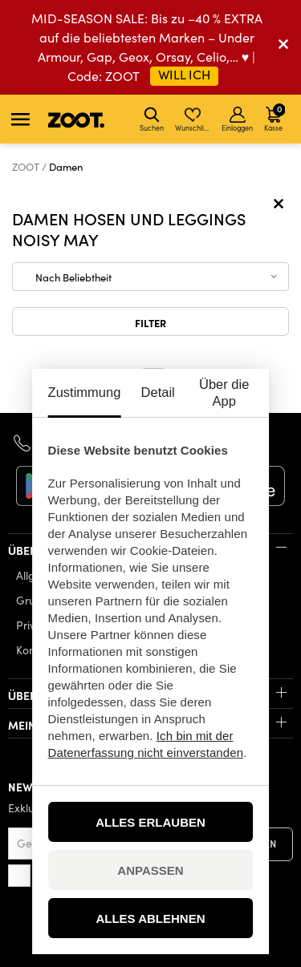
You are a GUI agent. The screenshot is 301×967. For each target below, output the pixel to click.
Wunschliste (194, 119)
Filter (150, 322)
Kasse (274, 117)
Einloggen (237, 119)
